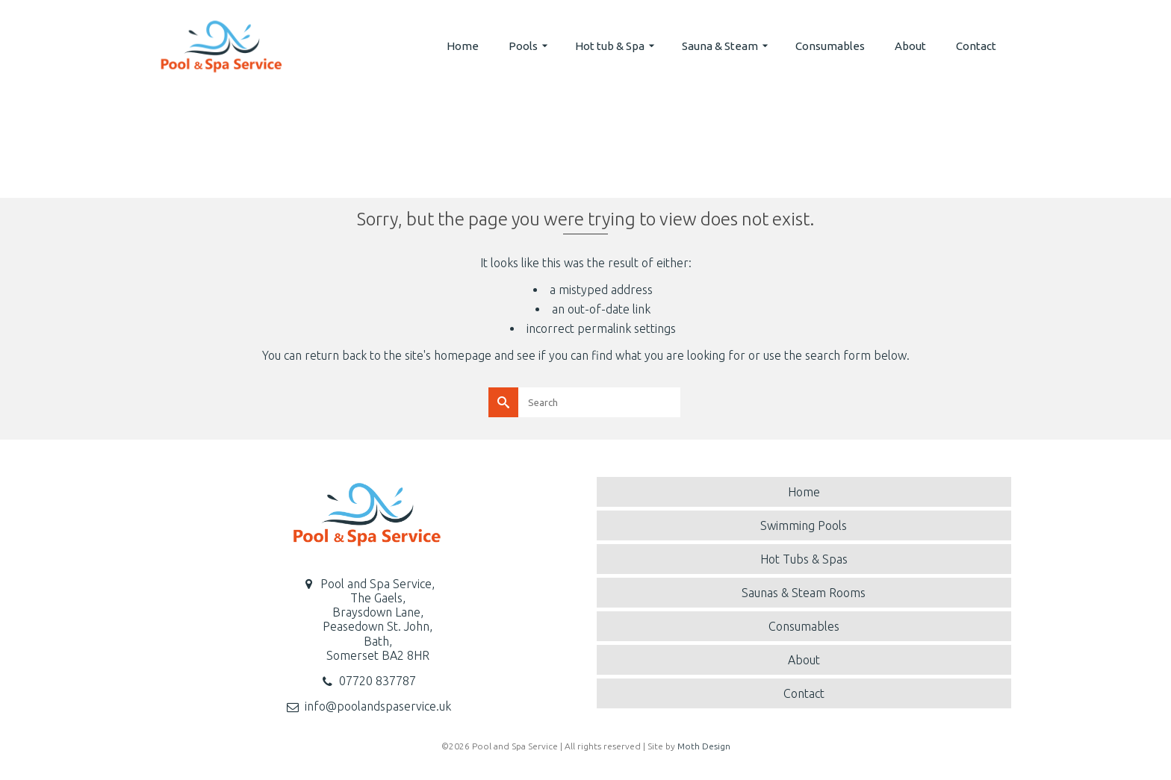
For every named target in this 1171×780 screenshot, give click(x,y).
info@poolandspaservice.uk (378, 706)
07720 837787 (377, 680)
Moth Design (703, 746)
